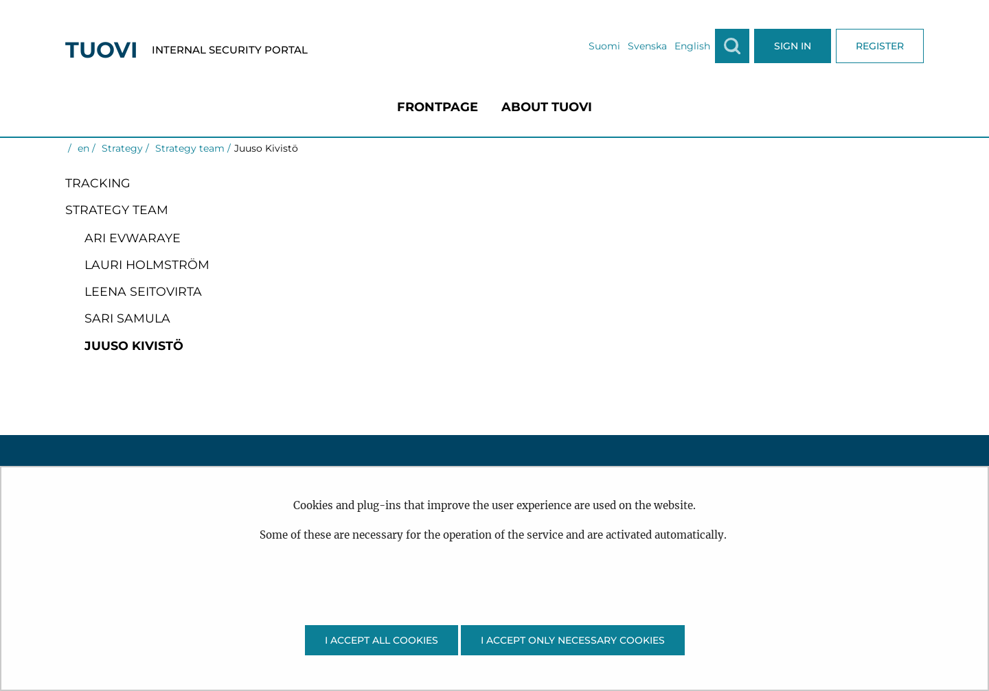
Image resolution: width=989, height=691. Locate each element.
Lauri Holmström (146, 264)
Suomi (604, 46)
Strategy (121, 148)
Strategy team (188, 148)
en (82, 148)
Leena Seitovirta (143, 291)
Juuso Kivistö (133, 345)
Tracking (97, 183)
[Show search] (732, 46)
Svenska (647, 46)
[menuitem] (437, 107)
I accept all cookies (381, 640)
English (692, 46)
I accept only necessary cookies (573, 640)
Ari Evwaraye (132, 238)
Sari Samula (127, 318)
